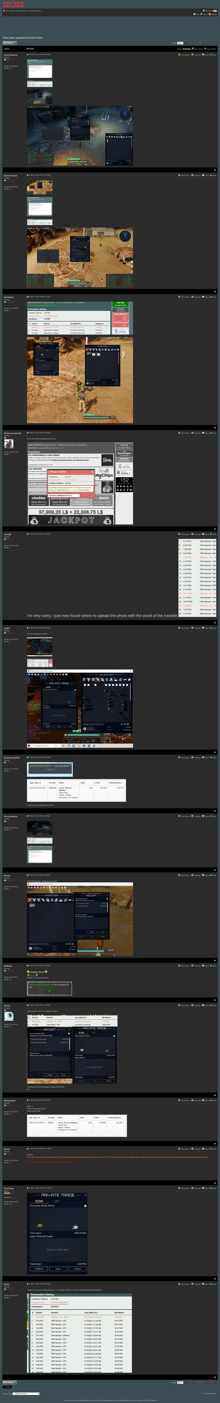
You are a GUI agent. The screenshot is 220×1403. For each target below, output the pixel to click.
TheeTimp (10, 1188)
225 (208, 43)
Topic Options (210, 49)
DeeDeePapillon (13, 758)
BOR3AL (9, 966)
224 (203, 43)
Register (214, 14)
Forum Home (10, 11)
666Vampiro (10, 1100)
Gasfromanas (11, 55)
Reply (214, 55)
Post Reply (9, 43)
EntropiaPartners (22, 11)
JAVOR (8, 534)
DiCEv (8, 1149)
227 (212, 43)
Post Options (184, 55)
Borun (8, 875)
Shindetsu (10, 297)
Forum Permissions (210, 1393)
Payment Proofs (35, 11)
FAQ (197, 14)
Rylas (7, 1284)
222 (195, 43)
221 (191, 43)
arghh (7, 628)
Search (204, 14)
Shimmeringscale (13, 433)
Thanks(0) (196, 55)
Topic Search (197, 49)
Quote (207, 55)
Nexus (8, 1005)
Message (30, 48)
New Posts (209, 11)
